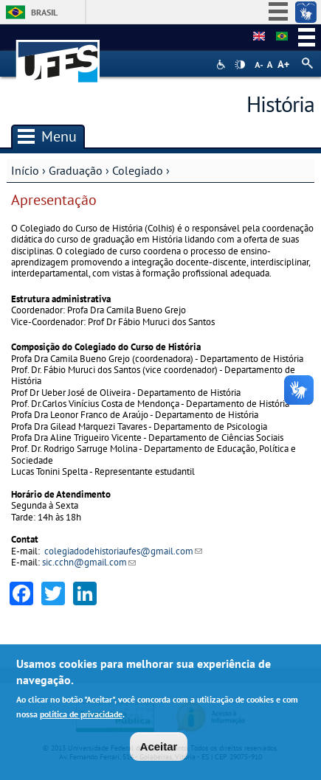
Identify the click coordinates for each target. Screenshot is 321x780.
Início (25, 170)
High (240, 65)
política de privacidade (81, 715)
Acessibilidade (222, 64)
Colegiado (137, 170)
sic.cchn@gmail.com (89, 562)
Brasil (44, 12)
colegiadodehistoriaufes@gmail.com (123, 551)
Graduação (76, 170)
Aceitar (159, 747)
